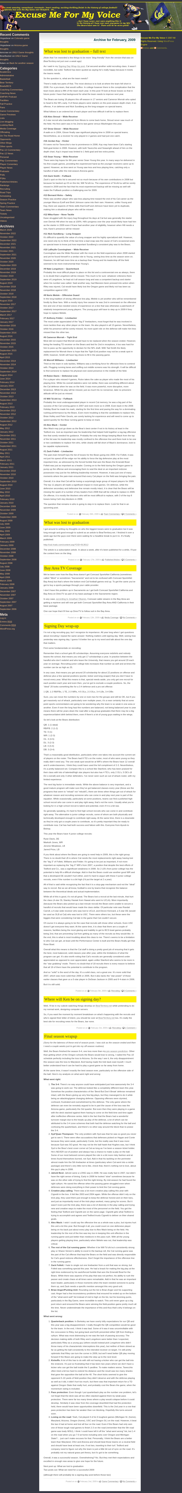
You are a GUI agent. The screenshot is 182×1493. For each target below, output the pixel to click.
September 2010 (8, 481)
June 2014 (5, 378)
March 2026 (6, 230)
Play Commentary (9, 160)
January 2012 (7, 432)
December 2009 (8, 506)
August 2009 (6, 520)
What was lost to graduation (66, 522)
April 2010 (5, 495)
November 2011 (8, 439)
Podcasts (4, 171)
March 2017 (6, 315)
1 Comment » (130, 1028)
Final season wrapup (60, 1036)
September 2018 (8, 297)
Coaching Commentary (11, 89)
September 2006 (8, 609)
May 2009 (5, 531)
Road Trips (5, 192)
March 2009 (6, 538)
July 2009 (5, 524)
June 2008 (5, 570)
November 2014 (8, 364)
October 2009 (7, 513)
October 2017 (7, 307)
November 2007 (8, 595)
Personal (4, 157)
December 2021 (8, 244)
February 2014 (7, 382)
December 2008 (8, 549)
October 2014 (7, 368)
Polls (2, 175)
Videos (3, 221)
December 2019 (8, 268)
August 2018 (6, 300)
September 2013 (8, 400)
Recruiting (115, 991)
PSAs (3, 178)
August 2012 (6, 424)
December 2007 (8, 591)
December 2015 (8, 339)
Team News (6, 210)
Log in (3, 618)
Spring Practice (7, 203)
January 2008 (7, 587)
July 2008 (5, 566)
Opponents (5, 139)
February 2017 (7, 318)
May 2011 (5, 453)
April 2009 (5, 534)
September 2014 (8, 371)
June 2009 (5, 527)
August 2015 (6, 353)
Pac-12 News (6, 153)
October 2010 (7, 478)
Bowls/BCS (5, 86)
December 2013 (8, 389)
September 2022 (8, 240)
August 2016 (6, 336)
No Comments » (129, 618)
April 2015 (5, 357)
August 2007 (6, 605)
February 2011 (7, 464)
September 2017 (8, 311)
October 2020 (7, 261)
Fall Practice (6, 104)
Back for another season (22, 63)
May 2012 (5, 428)
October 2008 (7, 556)
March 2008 (6, 580)
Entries (6, 621)
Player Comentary (9, 164)
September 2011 (8, 446)
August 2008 (6, 563)
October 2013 (7, 396)
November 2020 (8, 258)
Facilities (4, 100)
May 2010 (5, 492)
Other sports (6, 146)
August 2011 (6, 449)
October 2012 (7, 417)
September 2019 (8, 279)
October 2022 (7, 237)
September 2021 (8, 254)
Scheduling (5, 196)
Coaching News (8, 93)
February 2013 (7, 407)
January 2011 (7, 467)
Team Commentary (112, 514)
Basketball (5, 79)
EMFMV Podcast (8, 96)
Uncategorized (7, 217)
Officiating (5, 132)
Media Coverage (111, 618)
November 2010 (8, 474)
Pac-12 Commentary (10, 150)
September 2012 (8, 421)
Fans (2, 107)
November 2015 (8, 343)
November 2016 (8, 325)
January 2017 (7, 322)
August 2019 (6, 283)
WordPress (168, 41)
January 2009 (7, 545)
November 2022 (8, 233)
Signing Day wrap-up (61, 626)
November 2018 (8, 290)
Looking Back (6, 125)
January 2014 (7, 385)
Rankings (4, 185)
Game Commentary (110, 1481)
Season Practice (8, 199)
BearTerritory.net (104, 1005)
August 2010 (6, 485)
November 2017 (8, 304)
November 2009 (8, 510)
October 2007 (7, 598)
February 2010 (7, 499)
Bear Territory (6, 82)
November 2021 (8, 247)
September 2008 (8, 559)
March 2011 (6, 460)
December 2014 (8, 361)
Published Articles (112, 560)
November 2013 (8, 393)
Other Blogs (6, 143)
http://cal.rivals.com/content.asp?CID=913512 (66, 544)
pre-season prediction (117, 1051)
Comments (8, 625)
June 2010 (5, 488)
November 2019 (8, 272)
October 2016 (7, 329)
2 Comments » (130, 514)
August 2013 (6, 403)
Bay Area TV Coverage (63, 568)
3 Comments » (130, 560)
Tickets (3, 213)
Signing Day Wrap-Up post (72, 66)
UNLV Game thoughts (23, 52)
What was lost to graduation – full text (75, 51)
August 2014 (6, 375)
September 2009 (8, 517)
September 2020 (8, 265)
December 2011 (8, 435)
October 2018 (7, 293)
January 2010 (7, 502)
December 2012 (8, 410)
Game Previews (8, 114)
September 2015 (8, 350)
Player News (6, 167)
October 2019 (7, 276)
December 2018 (8, 286)
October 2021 (7, 251)
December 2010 (8, 470)
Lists (2, 118)
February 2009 (7, 541)
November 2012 (8, 414)
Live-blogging (6, 121)
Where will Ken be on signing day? (72, 999)
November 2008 (8, 552)
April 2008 (5, 577)
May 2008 (5, 573)
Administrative (7, 75)
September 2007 (8, 602)
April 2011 (5, 456)
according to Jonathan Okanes (71, 599)
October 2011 (7, 442)
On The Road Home (10, 135)
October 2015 (7, 347)
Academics (5, 72)
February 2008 (7, 584)
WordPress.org (7, 628)
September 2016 (8, 332)
